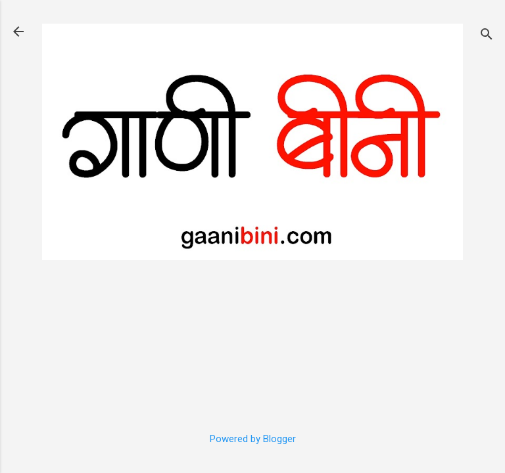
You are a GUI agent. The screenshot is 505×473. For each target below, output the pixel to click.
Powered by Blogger (253, 439)
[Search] (486, 36)
